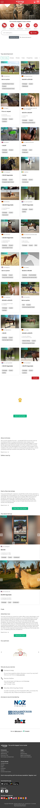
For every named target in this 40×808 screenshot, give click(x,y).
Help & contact (4, 751)
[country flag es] (23, 798)
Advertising (4, 753)
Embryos (3, 768)
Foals (2, 766)
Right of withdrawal (25, 755)
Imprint (22, 751)
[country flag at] (2, 798)
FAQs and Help (20, 675)
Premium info (4, 755)
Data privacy (23, 753)
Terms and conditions (26, 756)
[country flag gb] (16, 798)
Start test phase (20, 416)
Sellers (2, 770)
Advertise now (14, 37)
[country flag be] (19, 798)
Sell (2, 2)
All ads (35, 378)
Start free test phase (20, 508)
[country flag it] (9, 798)
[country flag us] (14, 798)
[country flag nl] (21, 798)
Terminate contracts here (7, 756)
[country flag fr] (26, 798)
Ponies (2, 765)
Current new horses (6, 771)
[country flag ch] (4, 798)
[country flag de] (7, 798)
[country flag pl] (11, 798)
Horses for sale (4, 763)
